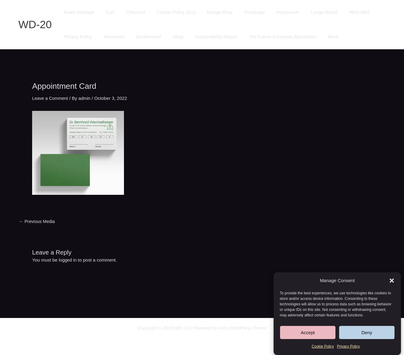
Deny (366, 332)
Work (318, 36)
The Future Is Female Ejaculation (270, 36)
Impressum (273, 12)
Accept (308, 332)
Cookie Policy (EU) (168, 12)
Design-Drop (209, 12)
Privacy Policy (348, 347)
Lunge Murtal (307, 12)
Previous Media (38, 221)
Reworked (110, 36)
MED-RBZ (339, 12)
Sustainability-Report (206, 36)
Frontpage (241, 12)
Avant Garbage (77, 12)
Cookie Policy (323, 347)
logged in (68, 259)
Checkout (130, 12)
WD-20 (35, 24)
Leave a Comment (51, 98)
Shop (170, 36)
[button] (392, 281)
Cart (107, 12)
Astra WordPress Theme (242, 327)
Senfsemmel (142, 36)
